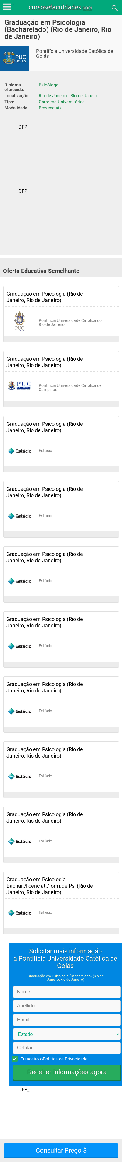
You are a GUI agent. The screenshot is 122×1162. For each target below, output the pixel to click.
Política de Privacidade (65, 1059)
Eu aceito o (53, 1059)
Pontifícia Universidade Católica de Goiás (74, 54)
